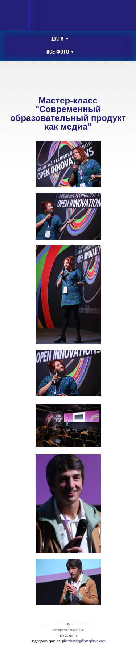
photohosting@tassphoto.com (84, 641)
